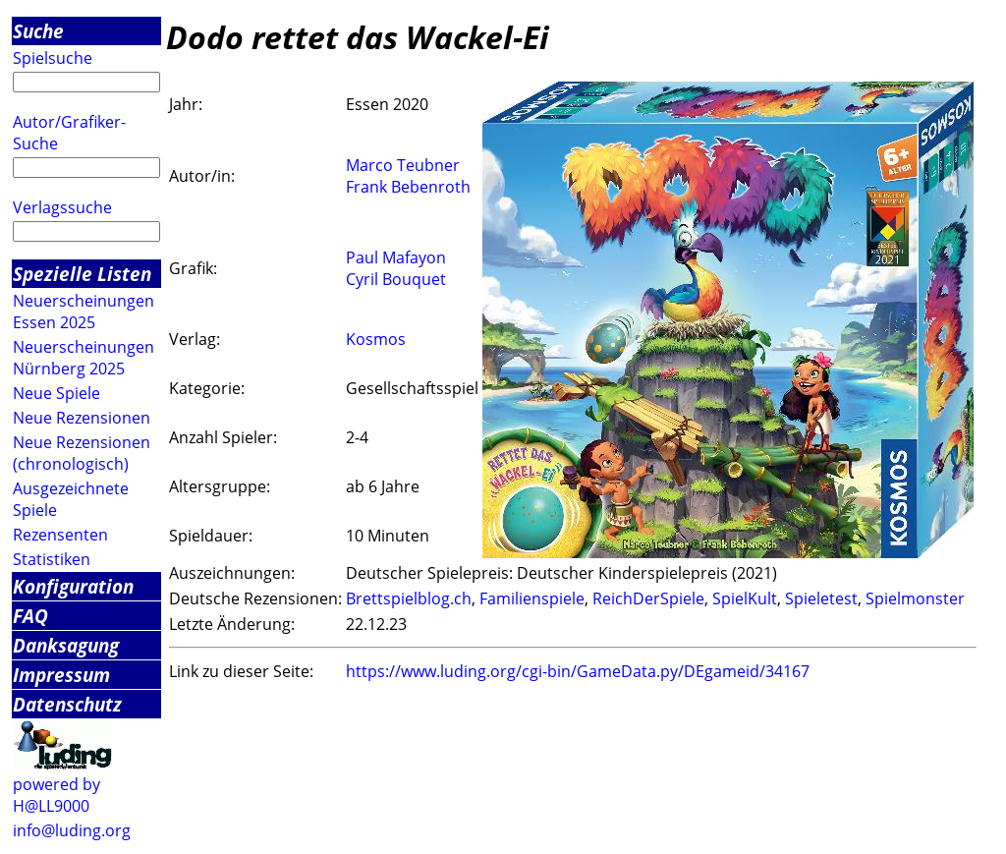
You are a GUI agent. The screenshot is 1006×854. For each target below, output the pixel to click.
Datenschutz (67, 704)
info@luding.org (72, 830)
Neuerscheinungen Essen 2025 (83, 311)
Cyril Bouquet (396, 279)
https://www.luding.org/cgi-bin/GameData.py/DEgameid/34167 (578, 671)
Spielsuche (52, 58)
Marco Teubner (403, 165)
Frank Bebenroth (408, 187)
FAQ (30, 615)
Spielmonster (915, 598)
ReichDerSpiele (648, 598)
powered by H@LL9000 (56, 795)
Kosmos (376, 339)
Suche (38, 31)
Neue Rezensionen (81, 417)
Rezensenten (60, 534)
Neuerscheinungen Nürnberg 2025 (83, 357)
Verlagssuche (62, 207)
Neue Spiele (56, 393)
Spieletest (821, 598)
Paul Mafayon (396, 257)
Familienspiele (532, 598)
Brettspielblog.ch (409, 598)
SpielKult (744, 598)
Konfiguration (73, 586)
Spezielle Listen (82, 273)
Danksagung (66, 645)
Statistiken (51, 559)
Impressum (61, 674)
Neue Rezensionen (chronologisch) (81, 453)
